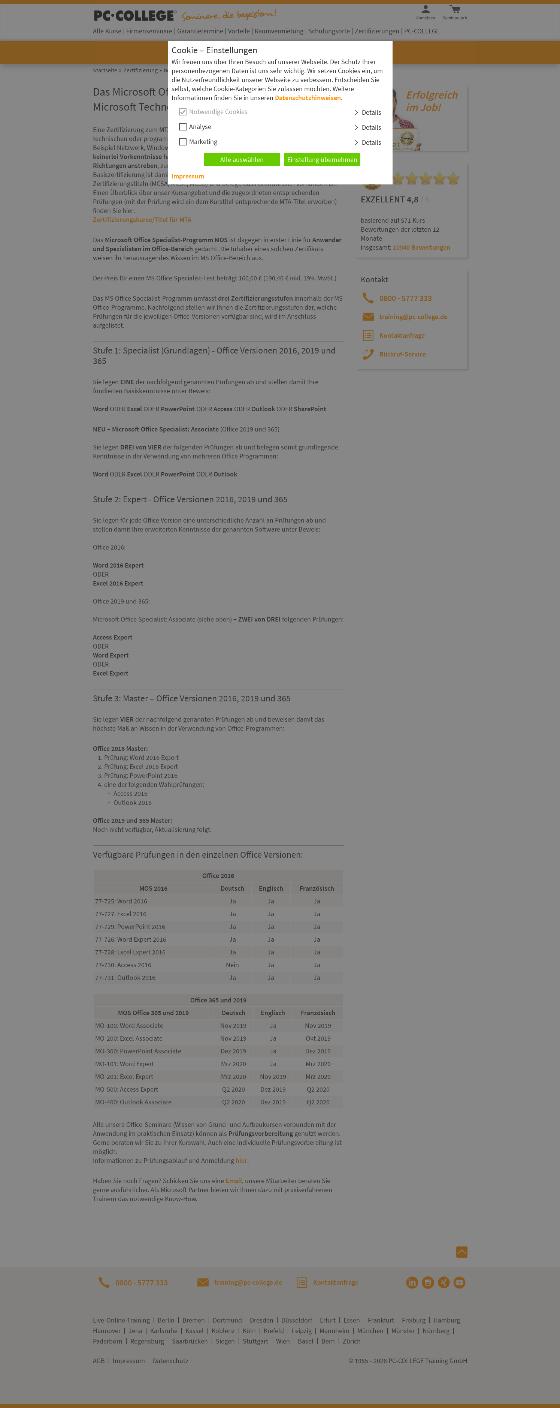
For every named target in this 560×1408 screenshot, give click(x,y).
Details (371, 112)
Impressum (188, 176)
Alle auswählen (242, 159)
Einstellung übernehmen (322, 159)
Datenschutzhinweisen (308, 97)
